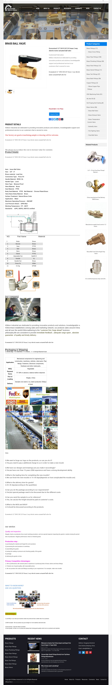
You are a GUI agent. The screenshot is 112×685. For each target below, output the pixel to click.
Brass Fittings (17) (92, 48)
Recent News (35, 639)
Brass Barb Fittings (11, 664)
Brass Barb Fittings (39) (94, 78)
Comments (78, 8)
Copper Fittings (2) (92, 83)
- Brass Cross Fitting (94, 52)
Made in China (31, 682)
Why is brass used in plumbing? (50, 666)
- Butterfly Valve (92, 126)
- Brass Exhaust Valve (94, 115)
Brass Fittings (9, 643)
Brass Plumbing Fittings (12, 650)
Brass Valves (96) (92, 107)
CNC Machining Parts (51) (94, 94)
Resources (67, 8)
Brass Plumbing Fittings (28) (95, 61)
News (87, 8)
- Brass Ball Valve (93, 111)
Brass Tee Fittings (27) (93, 74)
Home (37, 8)
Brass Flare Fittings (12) (94, 65)
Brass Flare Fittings (11, 653)
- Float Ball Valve (93, 135)
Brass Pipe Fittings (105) (94, 57)
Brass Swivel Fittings (11, 657)
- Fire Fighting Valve (94, 131)
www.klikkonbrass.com (19, 682)
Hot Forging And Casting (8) (95, 103)
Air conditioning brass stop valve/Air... (95, 278)
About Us (46, 8)
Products (57, 8)
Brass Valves (9, 667)
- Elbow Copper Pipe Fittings (94, 88)
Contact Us (97, 8)
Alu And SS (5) (91, 98)
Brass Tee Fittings (10, 660)
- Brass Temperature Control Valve (94, 121)
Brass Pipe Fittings (10, 646)
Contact (83, 639)
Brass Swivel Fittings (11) (94, 70)
